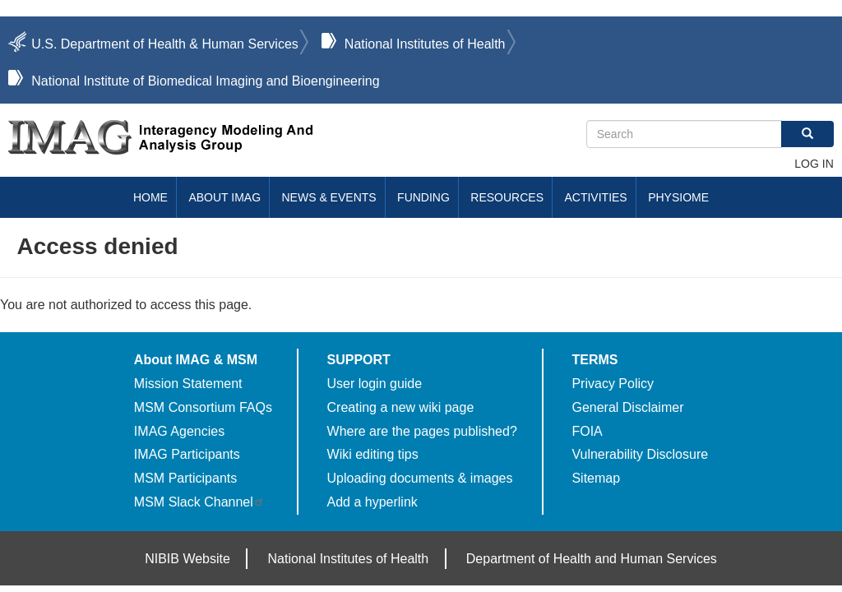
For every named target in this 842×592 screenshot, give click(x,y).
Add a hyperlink (372, 502)
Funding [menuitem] (423, 197)
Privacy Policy (612, 384)
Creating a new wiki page (400, 407)
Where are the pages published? (422, 431)
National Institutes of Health (425, 44)
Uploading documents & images (420, 478)
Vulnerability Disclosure (639, 454)
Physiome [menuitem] (678, 197)
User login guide (375, 384)
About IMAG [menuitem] (224, 197)
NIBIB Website (187, 559)
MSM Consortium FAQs (203, 407)
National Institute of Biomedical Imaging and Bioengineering (205, 81)
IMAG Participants (187, 454)
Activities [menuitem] (595, 197)
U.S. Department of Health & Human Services (164, 44)
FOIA (586, 431)
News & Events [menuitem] (329, 197)
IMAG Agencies (179, 431)
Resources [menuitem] (507, 197)
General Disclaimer (627, 407)
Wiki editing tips (373, 454)
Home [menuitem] (150, 197)
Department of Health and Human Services (591, 559)
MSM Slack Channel (199, 502)
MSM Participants (185, 478)
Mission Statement (188, 384)
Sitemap (595, 478)
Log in (813, 163)
